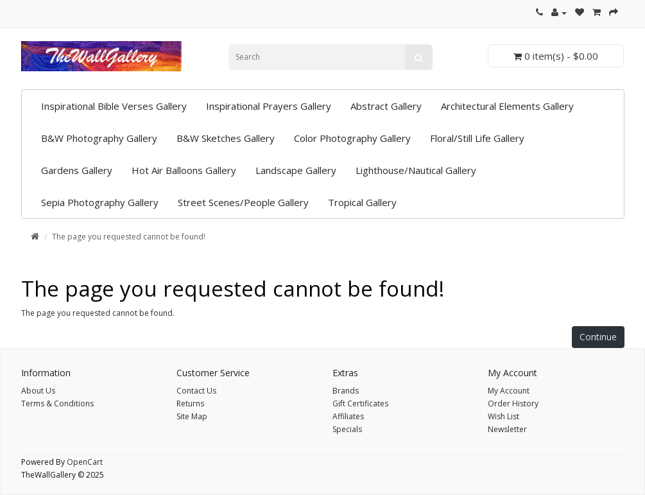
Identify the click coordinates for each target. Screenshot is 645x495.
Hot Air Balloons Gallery (184, 170)
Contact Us (196, 390)
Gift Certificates (360, 403)
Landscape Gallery (295, 170)
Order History (513, 403)
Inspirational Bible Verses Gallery (114, 106)
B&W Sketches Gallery (225, 138)
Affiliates (348, 416)
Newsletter (507, 429)
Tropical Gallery (362, 202)
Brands (345, 390)
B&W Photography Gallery (99, 138)
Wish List (503, 416)
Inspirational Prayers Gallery (268, 106)
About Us (38, 390)
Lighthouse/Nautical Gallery (416, 170)
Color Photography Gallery (352, 138)
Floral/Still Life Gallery (477, 138)
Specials (347, 429)
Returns (190, 403)
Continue (598, 337)
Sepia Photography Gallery (100, 202)
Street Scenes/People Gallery (243, 202)
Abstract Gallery (386, 106)
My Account (508, 390)
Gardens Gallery (76, 170)
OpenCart (85, 461)
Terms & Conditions (57, 403)
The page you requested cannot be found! (128, 236)
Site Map (191, 416)
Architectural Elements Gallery (507, 106)
